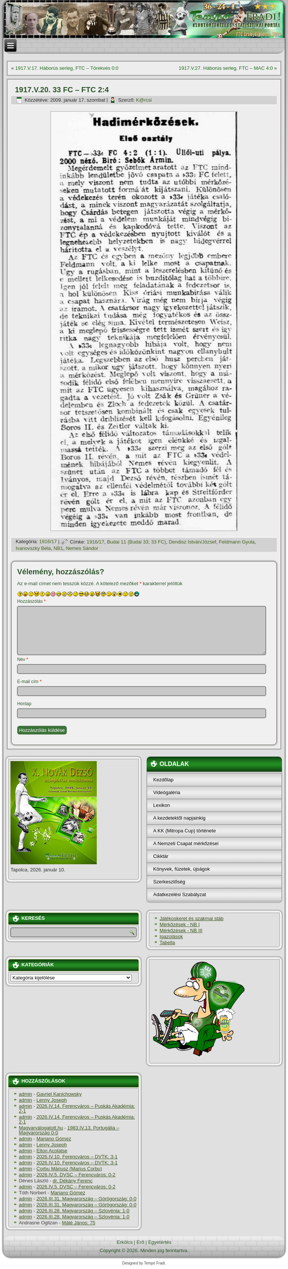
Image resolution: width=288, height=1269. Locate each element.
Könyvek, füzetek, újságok (181, 869)
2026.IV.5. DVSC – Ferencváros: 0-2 (76, 1174)
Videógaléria (166, 792)
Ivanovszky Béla (33, 548)
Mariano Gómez (53, 1138)
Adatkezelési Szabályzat (179, 894)
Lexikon (161, 805)
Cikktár (160, 856)
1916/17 (48, 542)
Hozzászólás (31, 601)
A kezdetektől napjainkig (179, 818)
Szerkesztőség (169, 882)
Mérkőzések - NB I (179, 924)
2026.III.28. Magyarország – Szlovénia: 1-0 (82, 1210)
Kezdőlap (163, 779)
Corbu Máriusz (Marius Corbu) (69, 1168)
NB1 (58, 548)
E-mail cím (29, 681)
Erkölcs (125, 1242)
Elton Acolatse (51, 1150)
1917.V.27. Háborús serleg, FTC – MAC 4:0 (226, 68)
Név (22, 659)
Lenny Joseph (51, 1100)
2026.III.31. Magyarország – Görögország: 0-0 (86, 1198)
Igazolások (171, 936)
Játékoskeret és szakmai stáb (191, 918)
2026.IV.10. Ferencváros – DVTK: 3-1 (76, 1156)
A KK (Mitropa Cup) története (184, 830)
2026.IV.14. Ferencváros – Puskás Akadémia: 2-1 (77, 1108)
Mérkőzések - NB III (180, 930)
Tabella (167, 942)
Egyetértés (159, 1242)
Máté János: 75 (78, 1222)
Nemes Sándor (82, 548)
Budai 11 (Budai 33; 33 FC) (136, 542)
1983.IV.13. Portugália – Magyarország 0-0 (69, 1130)
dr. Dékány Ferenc (73, 1180)
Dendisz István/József (192, 542)
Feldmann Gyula (237, 542)
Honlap (24, 703)
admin (25, 1094)
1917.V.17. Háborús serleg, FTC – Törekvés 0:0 (66, 68)
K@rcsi (144, 100)
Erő (140, 1242)
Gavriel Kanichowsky (59, 1094)
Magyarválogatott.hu (41, 1128)
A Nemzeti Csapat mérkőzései (185, 843)
